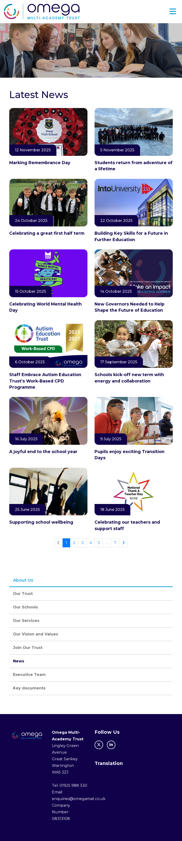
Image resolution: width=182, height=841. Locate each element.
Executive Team (29, 674)
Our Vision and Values (35, 634)
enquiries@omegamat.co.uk (78, 798)
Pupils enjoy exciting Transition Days (129, 454)
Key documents (29, 688)
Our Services (26, 620)
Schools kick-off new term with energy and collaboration (129, 377)
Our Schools (25, 607)
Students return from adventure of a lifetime (134, 165)
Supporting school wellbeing (41, 522)
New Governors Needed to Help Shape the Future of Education (129, 307)
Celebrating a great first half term (47, 233)
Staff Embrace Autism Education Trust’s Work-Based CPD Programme (45, 381)
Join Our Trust (27, 647)
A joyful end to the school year (43, 451)
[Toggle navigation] (172, 11)
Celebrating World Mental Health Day (45, 307)
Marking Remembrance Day (40, 162)
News (18, 661)
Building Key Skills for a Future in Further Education (131, 236)
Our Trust (23, 593)
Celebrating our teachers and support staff (127, 525)
